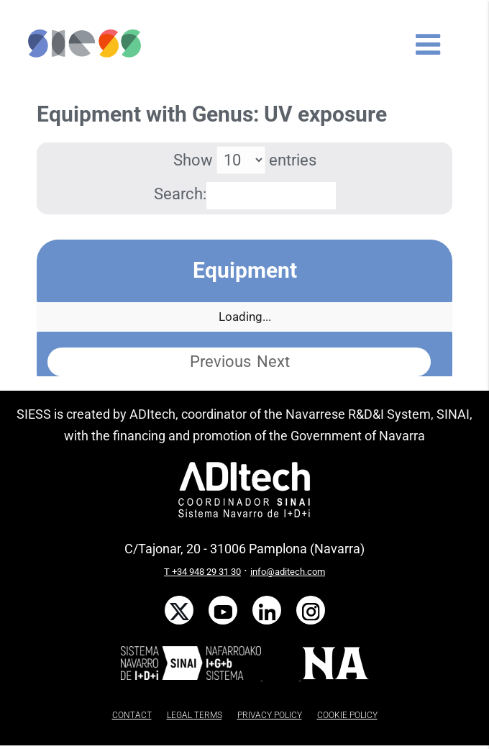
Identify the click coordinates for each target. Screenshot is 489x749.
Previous (220, 362)
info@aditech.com (287, 571)
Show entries (244, 160)
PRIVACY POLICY (269, 715)
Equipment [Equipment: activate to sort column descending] (245, 270)
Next (273, 362)
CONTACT (132, 715)
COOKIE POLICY (347, 715)
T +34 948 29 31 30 (202, 571)
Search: (245, 194)
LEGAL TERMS (194, 715)
